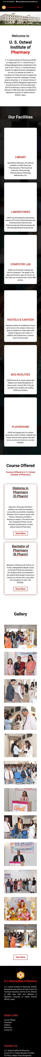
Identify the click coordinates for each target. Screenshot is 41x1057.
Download (7, 1022)
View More (20, 957)
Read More (20, 533)
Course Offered (9, 1020)
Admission (8, 1027)
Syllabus (7, 1025)
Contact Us (8, 1030)
